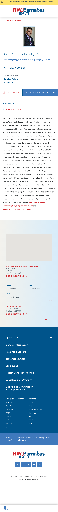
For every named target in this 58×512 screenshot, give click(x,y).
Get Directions (15, 276)
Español (32, 423)
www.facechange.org (12, 109)
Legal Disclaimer (35, 476)
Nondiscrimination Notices (16, 476)
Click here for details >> (28, 4)
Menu (5, 508)
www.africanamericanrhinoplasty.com (18, 209)
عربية (31, 402)
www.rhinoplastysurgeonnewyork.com (18, 206)
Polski (8, 420)
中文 (31, 416)
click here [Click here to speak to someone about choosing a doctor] (21, 440)
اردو (7, 427)
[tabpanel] (29, 156)
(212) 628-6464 (15, 67)
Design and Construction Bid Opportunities (19, 388)
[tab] (29, 300)
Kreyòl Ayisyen (35, 409)
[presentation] (11, 92)
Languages (26, 476)
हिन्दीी (8, 413)
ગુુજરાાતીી (9, 409)
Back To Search (12, 20)
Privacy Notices (28, 473)
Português (33, 420)
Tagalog (9, 406)
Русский (9, 423)
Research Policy (44, 476)
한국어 (8, 416)
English (9, 402)
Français (33, 406)
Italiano (32, 413)
